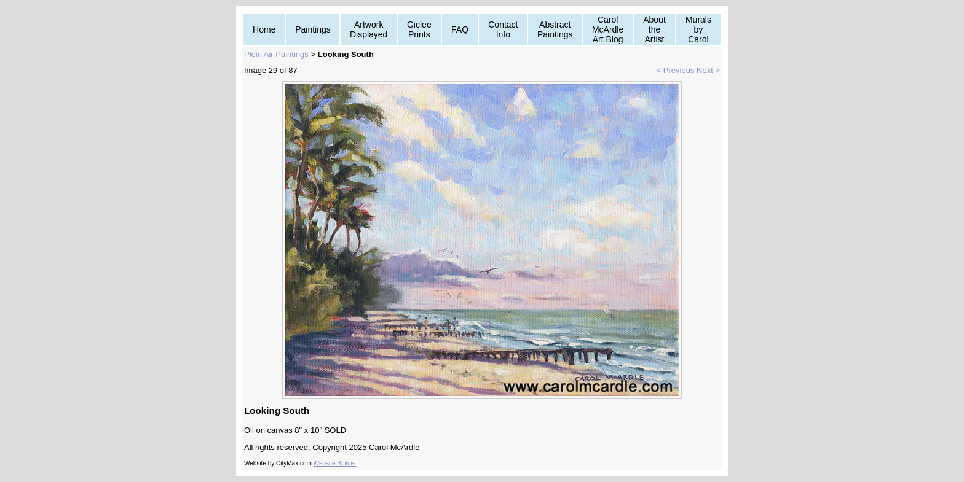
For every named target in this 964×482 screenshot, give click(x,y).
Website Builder (335, 463)
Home (264, 29)
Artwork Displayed (368, 29)
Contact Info (503, 29)
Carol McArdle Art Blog (607, 29)
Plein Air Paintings (276, 54)
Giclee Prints (419, 29)
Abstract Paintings (555, 29)
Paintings (313, 29)
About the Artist (654, 29)
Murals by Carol (698, 29)
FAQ (459, 29)
